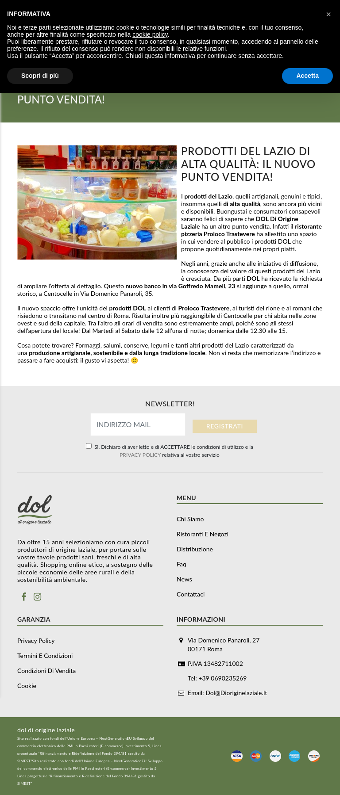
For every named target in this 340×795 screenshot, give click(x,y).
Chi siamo (190, 519)
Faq (181, 564)
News (184, 579)
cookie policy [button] (149, 34)
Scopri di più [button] (40, 75)
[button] (328, 14)
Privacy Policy (35, 640)
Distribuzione (195, 549)
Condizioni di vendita (46, 670)
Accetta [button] (307, 75)
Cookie (26, 685)
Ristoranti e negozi (202, 534)
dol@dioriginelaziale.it (236, 692)
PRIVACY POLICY (140, 454)
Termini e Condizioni (45, 655)
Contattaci (191, 594)
